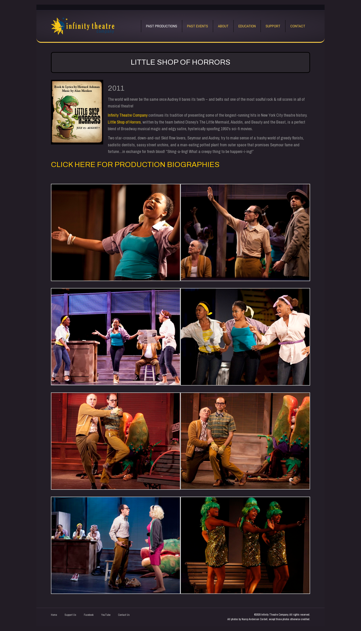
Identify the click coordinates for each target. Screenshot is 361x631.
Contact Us (124, 615)
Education (247, 26)
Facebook (89, 615)
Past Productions (161, 26)
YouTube (105, 615)
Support (273, 26)
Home (54, 615)
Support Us (70, 615)
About (223, 26)
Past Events (197, 26)
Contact (297, 26)
